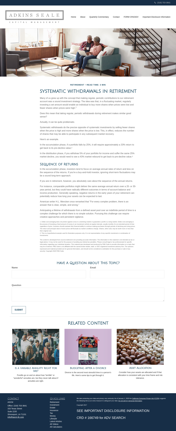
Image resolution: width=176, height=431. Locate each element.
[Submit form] (19, 310)
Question (16, 285)
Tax (51, 413)
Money (53, 416)
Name (15, 267)
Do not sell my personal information (130, 401)
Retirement (54, 402)
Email (93, 267)
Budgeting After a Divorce (88, 368)
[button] (82, 17)
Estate (52, 408)
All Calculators (56, 427)
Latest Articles (56, 421)
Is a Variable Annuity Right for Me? (36, 369)
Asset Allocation (140, 368)
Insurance (54, 410)
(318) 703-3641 (162, 3)
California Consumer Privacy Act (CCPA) (145, 398)
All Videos (54, 424)
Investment (54, 405)
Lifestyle (53, 419)
